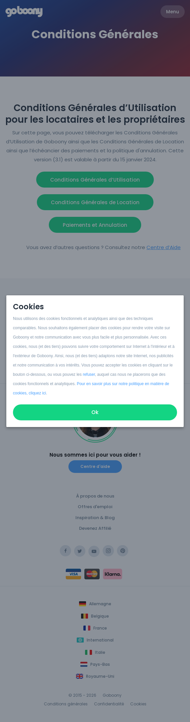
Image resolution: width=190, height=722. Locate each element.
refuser (89, 374)
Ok (95, 412)
